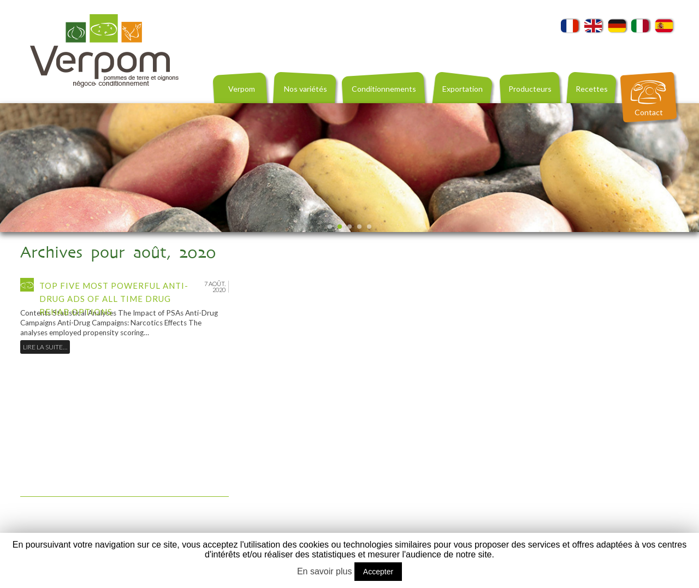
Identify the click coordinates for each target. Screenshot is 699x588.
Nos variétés (305, 88)
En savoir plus (324, 571)
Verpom (241, 88)
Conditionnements (384, 88)
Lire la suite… (45, 347)
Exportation (462, 88)
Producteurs (530, 88)
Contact (649, 112)
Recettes (592, 88)
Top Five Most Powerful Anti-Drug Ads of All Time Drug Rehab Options (113, 299)
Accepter (378, 571)
